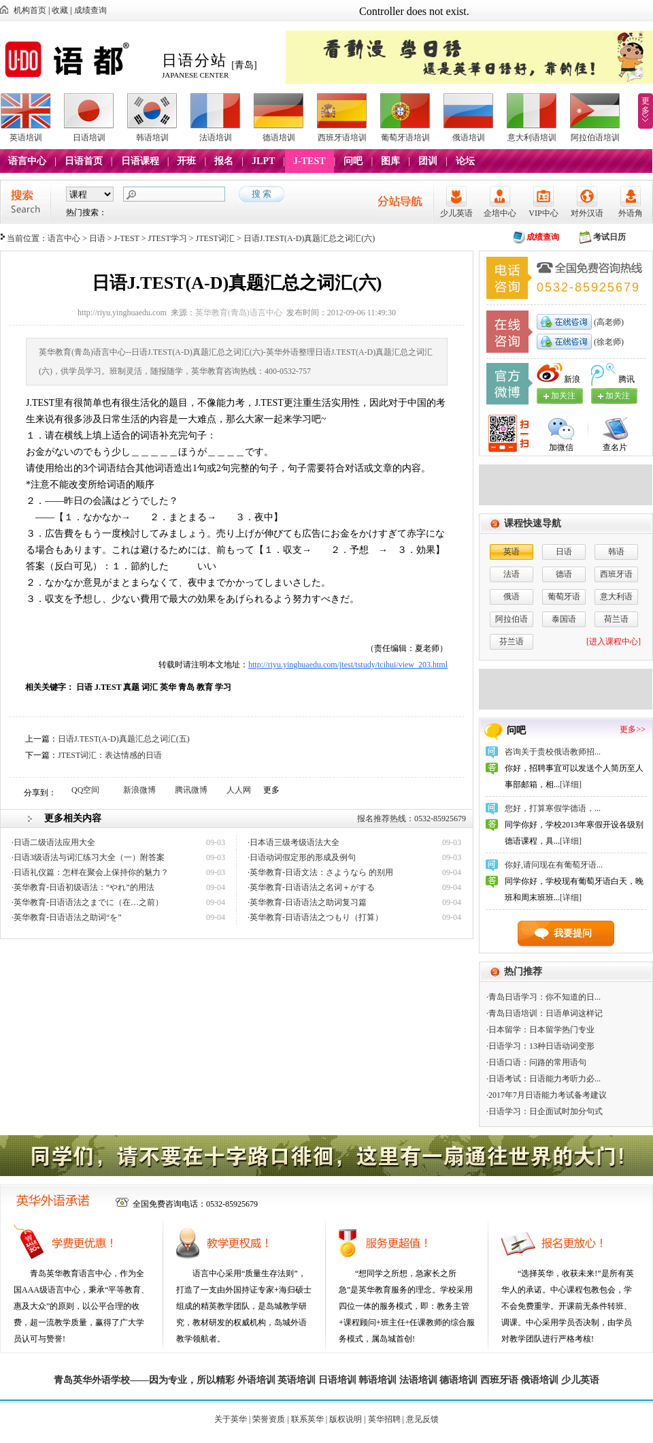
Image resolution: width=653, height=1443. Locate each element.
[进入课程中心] (613, 641)
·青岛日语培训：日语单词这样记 (544, 1013)
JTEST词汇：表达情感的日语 (110, 755)
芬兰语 (511, 641)
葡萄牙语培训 (405, 137)
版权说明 (345, 1419)
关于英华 (230, 1419)
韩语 (616, 551)
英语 (511, 551)
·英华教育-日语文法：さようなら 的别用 (320, 872)
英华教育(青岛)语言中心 (238, 312)
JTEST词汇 (215, 238)
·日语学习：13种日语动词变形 (540, 1046)
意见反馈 (422, 1419)
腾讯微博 (191, 790)
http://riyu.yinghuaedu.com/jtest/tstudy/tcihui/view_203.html (348, 664)
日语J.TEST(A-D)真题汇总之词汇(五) (124, 739)
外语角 (630, 213)
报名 (223, 161)
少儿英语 (456, 213)
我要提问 (573, 933)
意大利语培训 (531, 137)
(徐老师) (608, 342)
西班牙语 (616, 574)
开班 (186, 161)
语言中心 (27, 161)
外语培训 (256, 1380)
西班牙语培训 (342, 137)
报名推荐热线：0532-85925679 (411, 818)
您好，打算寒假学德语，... (553, 808)
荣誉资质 (268, 1419)
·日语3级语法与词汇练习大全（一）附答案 (88, 857)
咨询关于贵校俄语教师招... (553, 752)
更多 (645, 105)
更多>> (633, 729)
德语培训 (279, 137)
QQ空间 (85, 790)
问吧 (353, 161)
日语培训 (89, 137)
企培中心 (500, 213)
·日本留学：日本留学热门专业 (540, 1029)
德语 (564, 574)
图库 (390, 161)
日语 (97, 238)
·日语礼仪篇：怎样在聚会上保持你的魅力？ (90, 872)
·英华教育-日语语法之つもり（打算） (315, 917)
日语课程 (140, 161)
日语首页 (84, 161)
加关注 (617, 395)
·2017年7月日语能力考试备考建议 (546, 1095)
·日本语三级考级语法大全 (293, 842)
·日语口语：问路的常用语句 (536, 1062)
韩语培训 (152, 137)
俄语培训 (468, 137)
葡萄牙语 (564, 596)
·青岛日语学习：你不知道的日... (543, 997)
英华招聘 (384, 1419)
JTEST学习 (167, 238)
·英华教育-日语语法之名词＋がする (311, 887)
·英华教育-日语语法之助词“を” (67, 917)
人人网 (239, 790)
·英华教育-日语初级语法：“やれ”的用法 (83, 887)
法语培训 (215, 137)
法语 (511, 574)
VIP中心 (543, 213)
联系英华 (307, 1419)
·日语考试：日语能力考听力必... (543, 1078)
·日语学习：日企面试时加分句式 (544, 1111)
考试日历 (609, 237)
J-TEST (309, 161)
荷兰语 (616, 619)
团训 (427, 161)
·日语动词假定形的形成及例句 (302, 857)
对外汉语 (587, 213)
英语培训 (26, 137)
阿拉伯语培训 (595, 137)
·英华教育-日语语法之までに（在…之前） (87, 902)
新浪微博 (139, 790)
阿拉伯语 (511, 619)
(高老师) (608, 322)
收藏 (60, 10)
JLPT (263, 161)
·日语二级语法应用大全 (53, 842)
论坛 (465, 161)
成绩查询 (90, 10)
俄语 (511, 596)
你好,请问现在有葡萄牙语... (554, 865)
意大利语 (616, 596)
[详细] (571, 784)
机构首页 (30, 10)
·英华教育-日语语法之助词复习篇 (307, 902)
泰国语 (564, 619)
